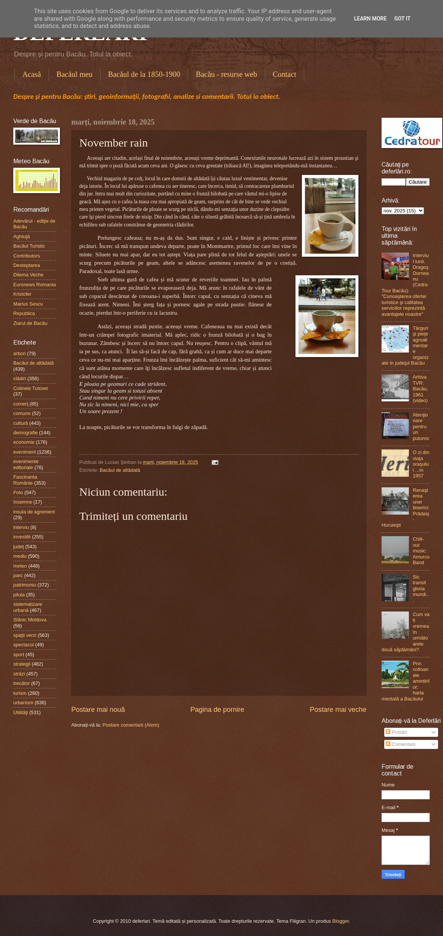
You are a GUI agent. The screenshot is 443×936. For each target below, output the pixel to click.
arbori (19, 353)
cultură (20, 423)
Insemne (22, 502)
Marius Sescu (28, 304)
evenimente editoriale (26, 464)
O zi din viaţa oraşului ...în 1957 (421, 464)
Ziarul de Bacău (30, 323)
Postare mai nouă (98, 709)
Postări (396, 732)
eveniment (24, 452)
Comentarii (400, 744)
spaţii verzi (24, 635)
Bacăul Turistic (29, 246)
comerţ (20, 404)
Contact (284, 74)
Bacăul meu (75, 74)
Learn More (370, 19)
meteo (20, 566)
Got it (402, 19)
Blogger (340, 921)
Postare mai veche (338, 709)
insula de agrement (34, 512)
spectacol (23, 644)
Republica (24, 313)
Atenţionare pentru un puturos (421, 426)
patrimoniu (24, 585)
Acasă (31, 74)
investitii (22, 537)
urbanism (23, 702)
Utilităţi (20, 712)
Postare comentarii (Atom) (130, 725)
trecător (21, 683)
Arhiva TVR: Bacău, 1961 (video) (420, 388)
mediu (20, 556)
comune (22, 413)
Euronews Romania (34, 284)
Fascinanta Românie (25, 479)
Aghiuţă (21, 236)
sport (18, 654)
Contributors (26, 256)
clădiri (19, 378)
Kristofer (22, 294)
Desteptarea (26, 265)
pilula (19, 594)
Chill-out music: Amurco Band (421, 550)
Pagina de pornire (217, 709)
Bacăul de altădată (120, 470)
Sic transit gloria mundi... (421, 588)
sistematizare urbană (27, 607)
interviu (21, 527)
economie (24, 442)
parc (18, 575)
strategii (21, 664)
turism (20, 693)
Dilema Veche (28, 275)
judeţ (18, 546)
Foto (18, 492)
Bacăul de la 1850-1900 (144, 74)
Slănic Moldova (29, 619)
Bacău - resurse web (226, 74)
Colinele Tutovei (30, 388)
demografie (25, 432)
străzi (19, 674)
